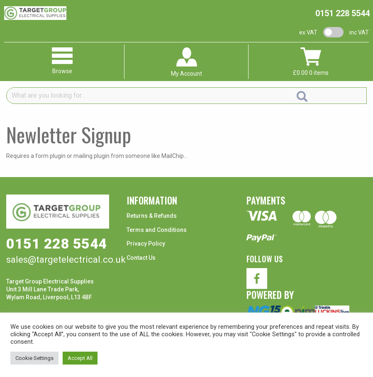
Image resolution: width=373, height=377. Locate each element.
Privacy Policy (146, 243)
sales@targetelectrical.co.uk (66, 259)
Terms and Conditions (157, 230)
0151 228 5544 (342, 13)
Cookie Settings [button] (34, 358)
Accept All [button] (80, 358)
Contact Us (141, 257)
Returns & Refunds (152, 215)
